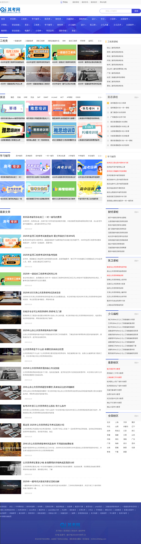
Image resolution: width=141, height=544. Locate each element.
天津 (125, 422)
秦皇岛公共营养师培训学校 (117, 267)
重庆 (133, 422)
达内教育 (3, 513)
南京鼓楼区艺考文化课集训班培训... (37, 201)
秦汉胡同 (22, 513)
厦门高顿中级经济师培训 (117, 229)
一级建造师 (17, 41)
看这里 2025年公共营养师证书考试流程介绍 (43, 425)
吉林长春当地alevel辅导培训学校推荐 (12, 120)
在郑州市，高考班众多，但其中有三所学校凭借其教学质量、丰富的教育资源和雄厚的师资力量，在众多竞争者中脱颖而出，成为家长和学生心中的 (62, 222)
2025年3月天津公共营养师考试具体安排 (42, 292)
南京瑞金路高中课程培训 (116, 188)
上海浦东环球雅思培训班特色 (88, 118)
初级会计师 (52, 513)
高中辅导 (19, 156)
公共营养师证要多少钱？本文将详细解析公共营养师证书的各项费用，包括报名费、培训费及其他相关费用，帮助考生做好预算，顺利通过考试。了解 (62, 468)
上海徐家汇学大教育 (114, 377)
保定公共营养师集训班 (115, 275)
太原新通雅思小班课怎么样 (10, 140)
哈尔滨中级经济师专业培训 (118, 236)
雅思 (12, 97)
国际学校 (63, 31)
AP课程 (69, 97)
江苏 (125, 431)
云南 (108, 448)
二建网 (72, 513)
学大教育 (113, 513)
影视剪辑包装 (83, 513)
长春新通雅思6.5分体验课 (119, 136)
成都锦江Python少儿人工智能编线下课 (122, 346)
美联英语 (31, 513)
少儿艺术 (117, 25)
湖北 (116, 439)
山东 (133, 435)
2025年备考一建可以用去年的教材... (64, 86)
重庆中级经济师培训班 (116, 251)
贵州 (133, 443)
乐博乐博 (82, 510)
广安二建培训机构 (113, 73)
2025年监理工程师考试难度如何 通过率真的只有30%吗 (49, 236)
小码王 (90, 510)
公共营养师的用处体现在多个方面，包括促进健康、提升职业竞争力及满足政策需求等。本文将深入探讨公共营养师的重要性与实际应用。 (62, 373)
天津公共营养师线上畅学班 (117, 292)
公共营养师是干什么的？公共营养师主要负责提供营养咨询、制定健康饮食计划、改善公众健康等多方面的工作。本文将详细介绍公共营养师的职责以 (62, 354)
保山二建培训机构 (113, 48)
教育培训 (89, 507)
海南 (116, 443)
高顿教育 (12, 513)
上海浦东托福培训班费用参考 (88, 140)
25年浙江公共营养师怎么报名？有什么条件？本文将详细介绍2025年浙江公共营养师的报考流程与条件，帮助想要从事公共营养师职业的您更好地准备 (62, 411)
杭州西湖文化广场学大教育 (117, 386)
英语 (27, 25)
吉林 (108, 431)
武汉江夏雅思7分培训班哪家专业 (64, 140)
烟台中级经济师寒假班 (116, 244)
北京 (108, 422)
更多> (100, 41)
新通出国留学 (129, 510)
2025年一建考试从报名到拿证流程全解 (89, 64)
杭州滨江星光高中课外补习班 (117, 163)
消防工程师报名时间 (7, 510)
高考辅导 (29, 156)
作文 (11, 507)
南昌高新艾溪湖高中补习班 (117, 196)
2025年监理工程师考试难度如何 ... (12, 64)
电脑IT (27, 31)
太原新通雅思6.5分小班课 (119, 131)
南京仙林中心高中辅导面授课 (117, 184)
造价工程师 (73, 41)
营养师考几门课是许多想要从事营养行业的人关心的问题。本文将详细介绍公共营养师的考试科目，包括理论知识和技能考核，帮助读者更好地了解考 (62, 317)
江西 (125, 435)
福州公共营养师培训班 (115, 288)
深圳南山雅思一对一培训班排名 (37, 140)
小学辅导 (71, 156)
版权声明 (82, 531)
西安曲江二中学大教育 (115, 373)
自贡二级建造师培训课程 (116, 77)
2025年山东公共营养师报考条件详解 (40, 330)
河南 (108, 439)
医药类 (47, 19)
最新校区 (94, 2)
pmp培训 (98, 507)
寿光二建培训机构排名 (115, 56)
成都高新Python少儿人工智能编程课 (121, 342)
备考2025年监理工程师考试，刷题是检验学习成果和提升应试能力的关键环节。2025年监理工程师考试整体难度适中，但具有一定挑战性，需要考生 (62, 241)
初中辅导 (39, 156)
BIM (64, 41)
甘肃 (133, 448)
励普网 (69, 507)
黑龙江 (117, 431)
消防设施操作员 (53, 41)
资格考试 (83, 19)
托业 (32, 97)
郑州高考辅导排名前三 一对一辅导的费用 (42, 217)
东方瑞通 (94, 513)
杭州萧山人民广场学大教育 (117, 381)
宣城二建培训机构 (113, 81)
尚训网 (64, 510)
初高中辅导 (123, 513)
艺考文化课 (61, 156)
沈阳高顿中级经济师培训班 (118, 233)
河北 (108, 426)
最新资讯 (85, 2)
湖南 (125, 439)
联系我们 (67, 531)
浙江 (133, 431)
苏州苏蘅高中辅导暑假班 (116, 175)
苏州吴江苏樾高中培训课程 (117, 171)
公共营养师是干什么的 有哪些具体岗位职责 (43, 349)
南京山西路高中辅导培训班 (117, 192)
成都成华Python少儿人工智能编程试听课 (123, 331)
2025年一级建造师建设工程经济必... (38, 86)
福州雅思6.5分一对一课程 (119, 108)
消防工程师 (40, 41)
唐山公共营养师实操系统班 (117, 271)
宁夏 (116, 452)
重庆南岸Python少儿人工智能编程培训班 (123, 353)
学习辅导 (35, 19)
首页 (3, 19)
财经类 (58, 19)
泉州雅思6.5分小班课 (118, 103)
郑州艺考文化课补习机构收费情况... (37, 179)
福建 (116, 435)
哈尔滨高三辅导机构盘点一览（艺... (11, 201)
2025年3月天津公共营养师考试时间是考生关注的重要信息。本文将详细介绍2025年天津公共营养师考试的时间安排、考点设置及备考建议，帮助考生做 (62, 298)
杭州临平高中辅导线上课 (116, 167)
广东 (133, 439)
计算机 (4, 25)
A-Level (54, 97)
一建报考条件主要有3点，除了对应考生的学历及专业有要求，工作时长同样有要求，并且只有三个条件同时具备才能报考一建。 (62, 487)
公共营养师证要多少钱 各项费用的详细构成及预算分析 (48, 462)
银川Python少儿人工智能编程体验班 (121, 327)
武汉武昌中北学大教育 (115, 398)
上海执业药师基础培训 (115, 305)
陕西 (125, 448)
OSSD (78, 97)
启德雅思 (118, 510)
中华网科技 (20, 507)
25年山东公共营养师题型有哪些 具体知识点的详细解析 (48, 387)
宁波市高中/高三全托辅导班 (88, 199)
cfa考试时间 (22, 510)
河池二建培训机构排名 (115, 60)
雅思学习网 (79, 507)
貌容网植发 (60, 507)
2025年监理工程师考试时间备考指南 (38, 64)
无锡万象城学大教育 (114, 390)
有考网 (39, 507)
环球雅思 (99, 510)
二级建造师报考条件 (112, 507)
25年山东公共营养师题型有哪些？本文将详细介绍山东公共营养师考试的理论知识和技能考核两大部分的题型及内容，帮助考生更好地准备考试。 (62, 392)
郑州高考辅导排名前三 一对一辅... (11, 179)
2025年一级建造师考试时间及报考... (89, 86)
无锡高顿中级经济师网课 (117, 248)
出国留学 (124, 19)
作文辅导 (91, 156)
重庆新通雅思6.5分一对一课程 (121, 140)
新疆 (125, 452)
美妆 (74, 31)
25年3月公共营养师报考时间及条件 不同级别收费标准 (48, 444)
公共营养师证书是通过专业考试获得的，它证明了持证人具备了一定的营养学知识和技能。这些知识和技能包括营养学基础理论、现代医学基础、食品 (62, 430)
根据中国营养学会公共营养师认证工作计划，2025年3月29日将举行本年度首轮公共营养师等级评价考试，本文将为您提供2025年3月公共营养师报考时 (62, 449)
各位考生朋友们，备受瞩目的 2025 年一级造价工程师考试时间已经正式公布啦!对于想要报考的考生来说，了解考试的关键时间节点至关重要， (62, 279)
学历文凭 (50, 31)
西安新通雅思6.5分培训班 (119, 145)
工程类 (24, 19)
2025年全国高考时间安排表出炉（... (64, 179)
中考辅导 (81, 156)
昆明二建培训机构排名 (115, 52)
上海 (116, 422)
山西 (116, 426)
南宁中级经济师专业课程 (117, 218)
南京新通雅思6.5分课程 (118, 122)
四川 (125, 443)
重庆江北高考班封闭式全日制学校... (63, 201)
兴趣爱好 (70, 19)
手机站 (65, 2)
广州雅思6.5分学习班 (118, 117)
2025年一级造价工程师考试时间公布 (64, 64)
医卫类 (93, 25)
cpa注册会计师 (53, 510)
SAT (38, 97)
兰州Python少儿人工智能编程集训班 (121, 323)
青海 (108, 452)
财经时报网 (30, 507)
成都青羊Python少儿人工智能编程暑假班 (123, 338)
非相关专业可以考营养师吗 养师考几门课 (42, 311)
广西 (108, 443)
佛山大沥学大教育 (113, 407)
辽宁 (133, 426)
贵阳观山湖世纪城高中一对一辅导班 (120, 201)
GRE (25, 97)
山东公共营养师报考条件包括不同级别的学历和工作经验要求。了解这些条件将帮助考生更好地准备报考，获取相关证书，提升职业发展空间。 (62, 335)
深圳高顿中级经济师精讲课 (118, 240)
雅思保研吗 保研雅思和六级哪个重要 (64, 120)
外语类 (13, 19)
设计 (94, 19)
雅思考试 (42, 510)
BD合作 (74, 531)
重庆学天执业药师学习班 (116, 301)
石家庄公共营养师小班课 (116, 284)
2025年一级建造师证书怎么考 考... (11, 86)
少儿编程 (72, 25)
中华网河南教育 (6, 516)
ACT (62, 97)
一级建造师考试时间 (129, 507)
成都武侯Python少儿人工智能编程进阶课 (123, 334)
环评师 (82, 41)
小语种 (113, 19)
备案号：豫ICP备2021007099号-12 (73, 535)
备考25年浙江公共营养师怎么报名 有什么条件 (44, 406)
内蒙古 (125, 426)
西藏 (116, 448)
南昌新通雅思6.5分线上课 (119, 126)
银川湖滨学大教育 (113, 369)
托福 (19, 97)
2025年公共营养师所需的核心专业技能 (41, 368)
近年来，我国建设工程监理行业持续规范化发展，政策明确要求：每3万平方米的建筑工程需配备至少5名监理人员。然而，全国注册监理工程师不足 (62, 260)
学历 (103, 19)
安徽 (108, 435)
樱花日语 (108, 510)
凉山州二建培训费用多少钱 (117, 69)
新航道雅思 (41, 513)
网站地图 (103, 2)
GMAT (46, 97)
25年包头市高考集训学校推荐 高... (89, 179)
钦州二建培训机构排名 (115, 65)
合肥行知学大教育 (113, 394)
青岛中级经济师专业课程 (117, 225)
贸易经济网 (49, 507)
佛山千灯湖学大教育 (114, 403)
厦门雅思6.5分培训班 (118, 112)
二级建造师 (29, 41)
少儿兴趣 (104, 25)
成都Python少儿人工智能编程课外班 (121, 349)
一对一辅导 (49, 156)
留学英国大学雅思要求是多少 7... (38, 118)
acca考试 (32, 510)
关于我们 (59, 531)
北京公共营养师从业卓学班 (117, 296)
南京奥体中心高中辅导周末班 (117, 180)
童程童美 (72, 510)
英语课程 (113, 97)
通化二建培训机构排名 (115, 86)
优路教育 (103, 513)
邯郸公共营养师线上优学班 (117, 280)
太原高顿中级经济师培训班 (118, 221)
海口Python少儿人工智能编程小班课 (121, 319)
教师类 (4, 31)
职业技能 (16, 25)
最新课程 (75, 2)
